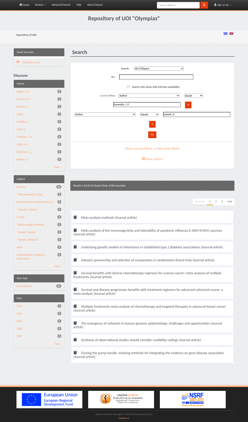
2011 (19, 306)
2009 (19, 321)
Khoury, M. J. (24, 99)
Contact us (124, 418)
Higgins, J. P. (23, 91)
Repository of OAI (26, 35)
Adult (20, 247)
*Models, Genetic (26, 232)
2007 (19, 336)
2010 (19, 313)
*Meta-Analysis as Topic (30, 194)
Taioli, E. (21, 129)
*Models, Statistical (27, 239)
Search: (125, 68)
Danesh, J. (22, 106)
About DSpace (95, 4)
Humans (21, 187)
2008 (19, 328)
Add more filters (168, 148)
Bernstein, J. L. (24, 152)
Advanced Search (61, 4)
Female (21, 217)
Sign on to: (223, 5)
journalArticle (24, 286)
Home (24, 5)
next (229, 201)
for (113, 77)
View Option (152, 159)
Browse (40, 4)
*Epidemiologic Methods (30, 224)
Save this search (28, 62)
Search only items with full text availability (153, 87)
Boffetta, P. (22, 159)
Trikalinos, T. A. (25, 136)
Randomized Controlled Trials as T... (36, 202)
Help (78, 4)
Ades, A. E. (22, 144)
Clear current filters (138, 148)
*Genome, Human (27, 209)
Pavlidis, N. (22, 121)
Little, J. (21, 114)
